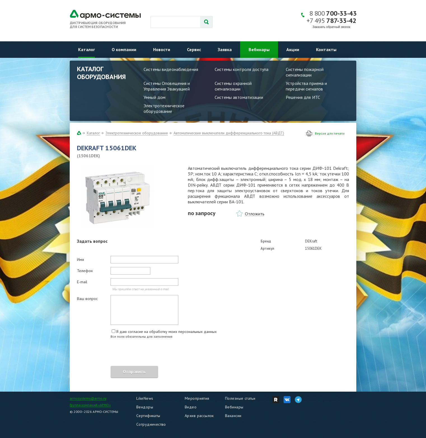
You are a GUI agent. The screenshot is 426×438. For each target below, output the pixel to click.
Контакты (326, 49)
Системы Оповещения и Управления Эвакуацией (167, 86)
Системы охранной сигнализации (233, 86)
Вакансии (233, 415)
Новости (161, 49)
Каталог (86, 49)
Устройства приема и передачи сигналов (306, 86)
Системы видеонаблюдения (171, 69)
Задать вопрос (92, 241)
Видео (190, 407)
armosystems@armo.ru (88, 398)
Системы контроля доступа (241, 69)
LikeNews (144, 398)
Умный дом (154, 97)
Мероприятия (197, 398)
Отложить (255, 213)
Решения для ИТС (303, 97)
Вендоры (144, 407)
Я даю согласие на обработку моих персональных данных (166, 331)
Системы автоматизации (239, 97)
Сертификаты (148, 415)
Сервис (194, 49)
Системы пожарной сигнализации (305, 72)
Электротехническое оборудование (164, 108)
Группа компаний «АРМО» (90, 405)
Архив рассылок (199, 415)
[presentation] (119, 353)
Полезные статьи (240, 398)
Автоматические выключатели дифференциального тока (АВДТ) (229, 132)
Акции (292, 49)
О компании (124, 49)
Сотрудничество (151, 424)
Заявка (225, 49)
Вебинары (259, 49)
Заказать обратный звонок (331, 26)
